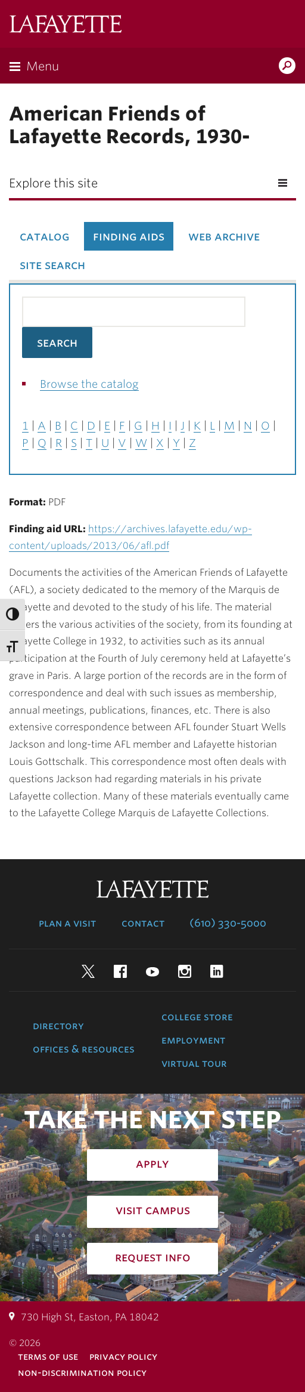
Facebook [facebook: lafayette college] (120, 971)
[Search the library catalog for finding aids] (133, 312)
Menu (42, 66)
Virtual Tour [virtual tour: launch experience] (194, 1063)
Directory (58, 1026)
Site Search (52, 265)
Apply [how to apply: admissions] (152, 1163)
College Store (197, 1017)
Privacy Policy (123, 1356)
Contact (143, 923)
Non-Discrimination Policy (82, 1372)
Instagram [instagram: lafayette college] (185, 971)
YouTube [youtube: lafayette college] (152, 971)
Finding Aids (128, 236)
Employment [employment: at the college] (193, 1040)
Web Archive (224, 236)
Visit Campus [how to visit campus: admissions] (153, 1210)
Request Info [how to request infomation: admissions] (153, 1257)
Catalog (44, 236)
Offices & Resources (84, 1049)
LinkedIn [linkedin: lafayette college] (217, 971)
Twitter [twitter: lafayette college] (88, 971)
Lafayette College (66, 25)
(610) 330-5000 (227, 923)
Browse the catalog (89, 384)
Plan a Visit (67, 923)
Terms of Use (48, 1356)
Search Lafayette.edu (287, 67)
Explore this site (53, 183)
